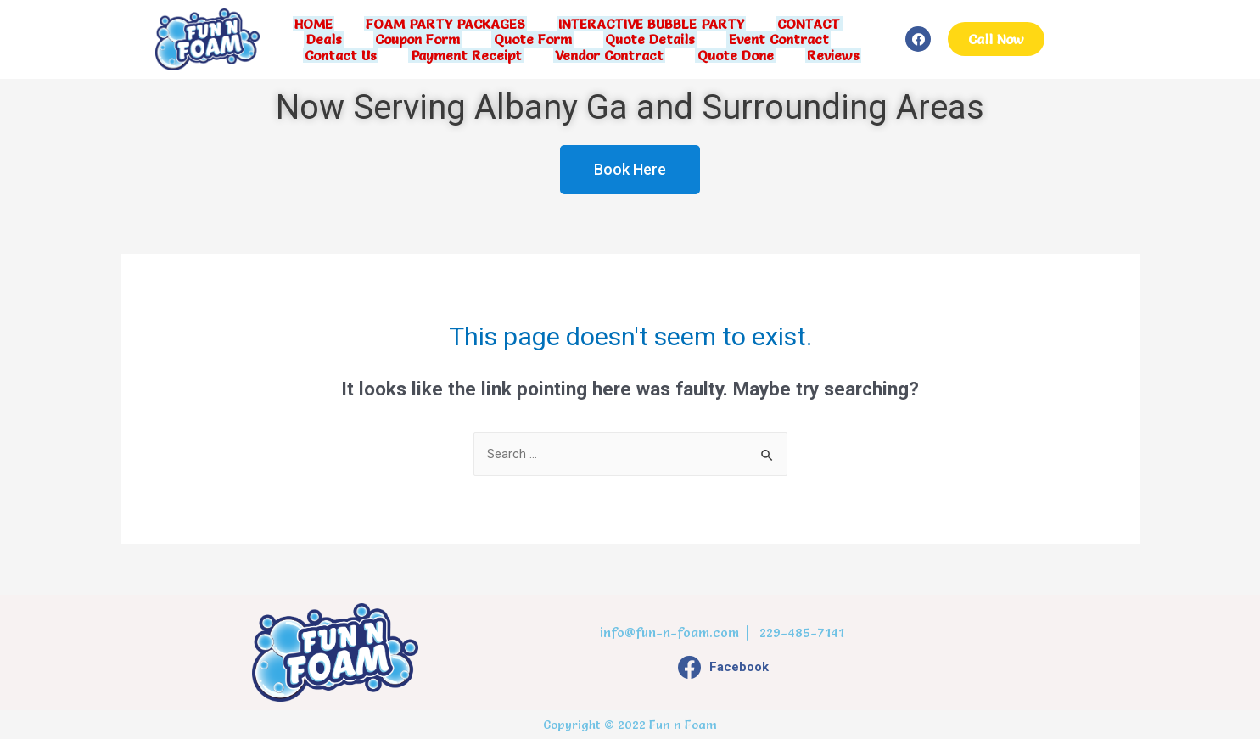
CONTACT (803, 25)
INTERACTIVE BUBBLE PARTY (649, 25)
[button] (996, 39)
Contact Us (348, 52)
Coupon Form (421, 39)
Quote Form (533, 39)
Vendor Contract (609, 52)
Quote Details (647, 39)
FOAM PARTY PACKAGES (447, 25)
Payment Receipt (469, 52)
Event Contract (771, 39)
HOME (319, 25)
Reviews (825, 52)
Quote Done (731, 52)
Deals (332, 39)
